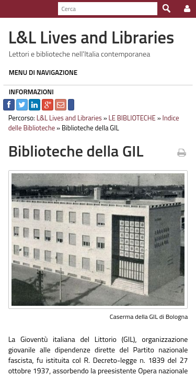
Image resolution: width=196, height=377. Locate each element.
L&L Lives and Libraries (66, 118)
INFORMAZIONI (28, 91)
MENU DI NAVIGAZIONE (40, 72)
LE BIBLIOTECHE (129, 118)
